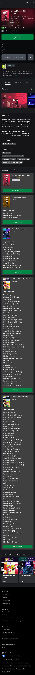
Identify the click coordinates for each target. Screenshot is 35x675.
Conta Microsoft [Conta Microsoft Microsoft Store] (6, 629)
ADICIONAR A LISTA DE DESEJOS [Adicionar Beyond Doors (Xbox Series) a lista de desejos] (13, 57)
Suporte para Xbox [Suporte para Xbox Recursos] (6, 611)
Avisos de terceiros (27, 665)
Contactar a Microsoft (7, 663)
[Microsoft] (17, 1)
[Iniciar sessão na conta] (32, 2)
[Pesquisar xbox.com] (6, 2)
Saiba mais (14, 75)
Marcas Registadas (17, 665)
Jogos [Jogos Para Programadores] (3, 647)
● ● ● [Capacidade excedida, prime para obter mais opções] (30, 57)
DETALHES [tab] (7, 82)
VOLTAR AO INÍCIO (17, 190)
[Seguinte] (32, 89)
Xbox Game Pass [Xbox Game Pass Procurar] (6, 600)
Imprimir (15, 663)
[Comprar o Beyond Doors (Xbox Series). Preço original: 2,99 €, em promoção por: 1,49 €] (17, 37)
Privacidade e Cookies (23, 663)
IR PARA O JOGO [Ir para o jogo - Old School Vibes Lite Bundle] (17, 390)
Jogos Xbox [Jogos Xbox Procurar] (4, 597)
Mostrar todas (21, 554)
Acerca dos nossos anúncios (8, 668)
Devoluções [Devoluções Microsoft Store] (4, 635)
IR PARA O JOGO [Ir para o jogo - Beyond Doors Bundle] (17, 222)
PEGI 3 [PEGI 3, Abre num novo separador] (11, 65)
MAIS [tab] (27, 82)
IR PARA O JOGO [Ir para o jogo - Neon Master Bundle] (17, 272)
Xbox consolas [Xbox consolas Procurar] (5, 594)
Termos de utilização (6, 665)
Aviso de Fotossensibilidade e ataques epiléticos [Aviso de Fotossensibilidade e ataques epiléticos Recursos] (13, 621)
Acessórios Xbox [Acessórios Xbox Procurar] (6, 603)
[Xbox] (4, 6)
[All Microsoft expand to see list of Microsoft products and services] (2, 2)
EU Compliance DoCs (21, 668)
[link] (9, 570)
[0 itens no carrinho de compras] (27, 2)
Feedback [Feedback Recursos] (4, 614)
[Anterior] (28, 89)
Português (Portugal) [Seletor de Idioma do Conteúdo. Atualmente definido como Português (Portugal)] (9, 652)
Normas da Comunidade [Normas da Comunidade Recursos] (7, 617)
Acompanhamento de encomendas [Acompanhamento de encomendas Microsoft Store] (10, 638)
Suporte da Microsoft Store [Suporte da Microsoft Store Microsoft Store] (8, 632)
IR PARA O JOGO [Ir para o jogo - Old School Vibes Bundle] (17, 546)
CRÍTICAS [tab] (18, 82)
